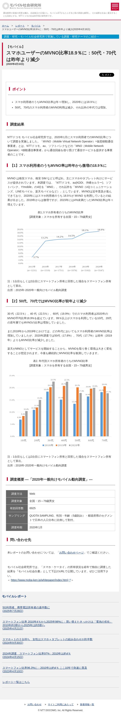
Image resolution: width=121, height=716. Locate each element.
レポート (20, 25)
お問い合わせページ (71, 552)
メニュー (115, 7)
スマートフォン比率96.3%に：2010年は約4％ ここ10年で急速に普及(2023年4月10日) (45, 669)
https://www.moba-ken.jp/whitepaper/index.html (39, 580)
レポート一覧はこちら (16, 682)
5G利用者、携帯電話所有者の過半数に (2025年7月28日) (26, 609)
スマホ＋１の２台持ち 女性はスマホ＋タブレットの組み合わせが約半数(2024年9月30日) (48, 641)
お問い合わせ (34, 704)
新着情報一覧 (87, 704)
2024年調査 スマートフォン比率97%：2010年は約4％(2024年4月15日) (37, 655)
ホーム (5, 25)
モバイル (36, 25)
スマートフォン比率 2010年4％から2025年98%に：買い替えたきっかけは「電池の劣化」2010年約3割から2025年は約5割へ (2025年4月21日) (57, 625)
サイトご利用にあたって (61, 704)
